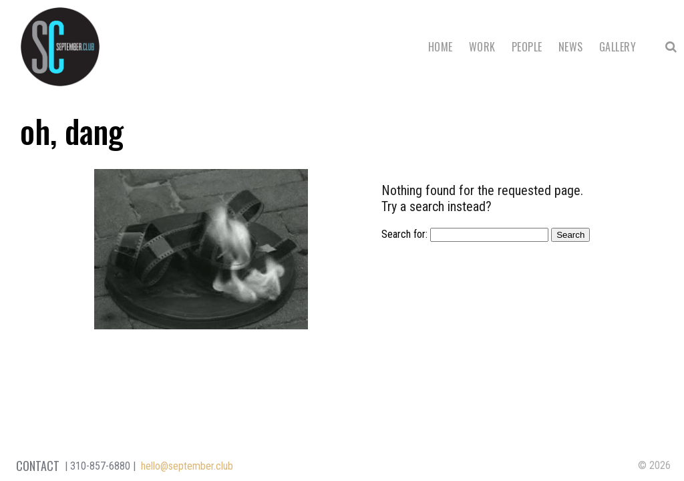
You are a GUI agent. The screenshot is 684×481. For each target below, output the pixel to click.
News (570, 47)
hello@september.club (187, 466)
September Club (60, 47)
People (527, 47)
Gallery (617, 47)
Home (440, 47)
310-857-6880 (100, 466)
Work (482, 47)
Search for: (404, 234)
